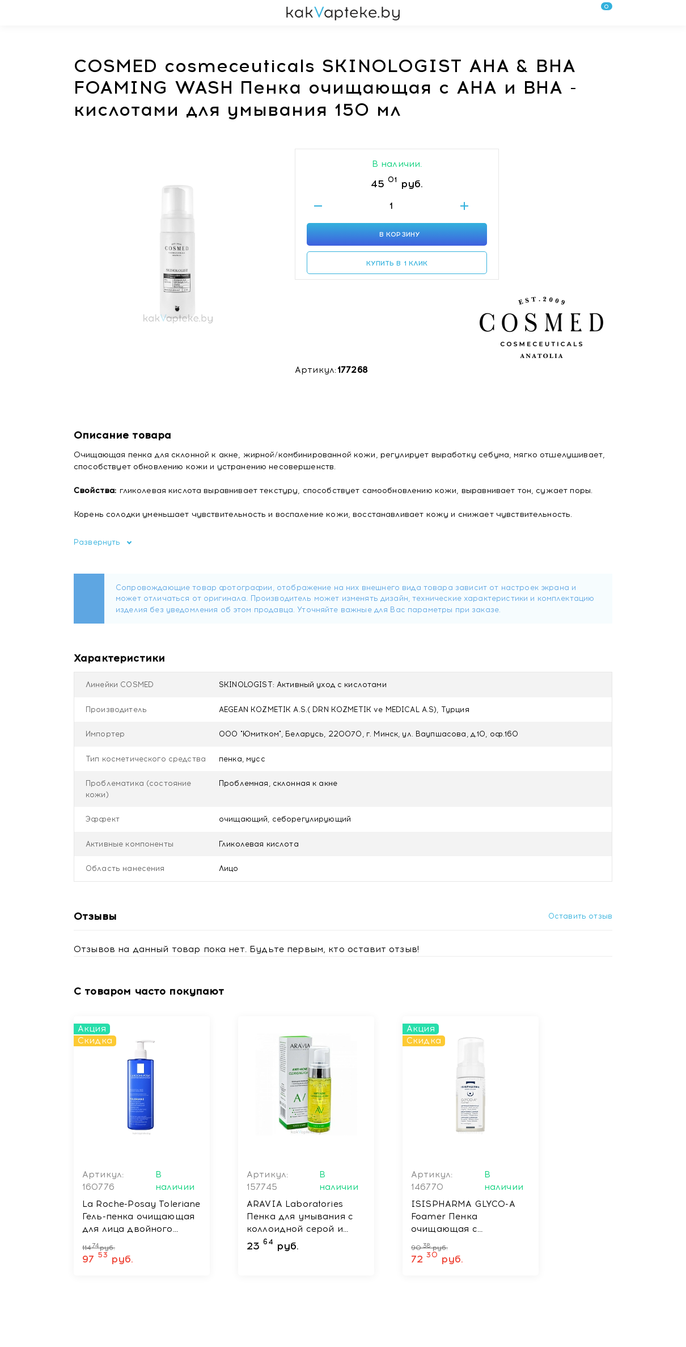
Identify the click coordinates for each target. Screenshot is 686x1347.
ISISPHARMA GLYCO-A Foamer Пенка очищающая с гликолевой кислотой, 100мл (463, 1217)
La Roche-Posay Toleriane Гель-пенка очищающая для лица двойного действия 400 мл (141, 1217)
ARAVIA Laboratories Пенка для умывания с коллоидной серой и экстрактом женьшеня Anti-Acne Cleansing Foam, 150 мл (300, 1217)
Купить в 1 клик (397, 263)
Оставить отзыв (580, 916)
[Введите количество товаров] (391, 206)
